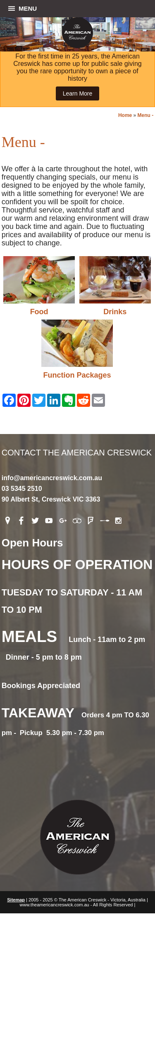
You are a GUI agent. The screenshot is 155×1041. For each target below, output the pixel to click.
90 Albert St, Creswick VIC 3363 (51, 499)
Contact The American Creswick (77, 418)
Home (125, 115)
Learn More (78, 93)
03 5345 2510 (22, 488)
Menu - (146, 115)
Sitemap (16, 899)
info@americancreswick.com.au (52, 477)
